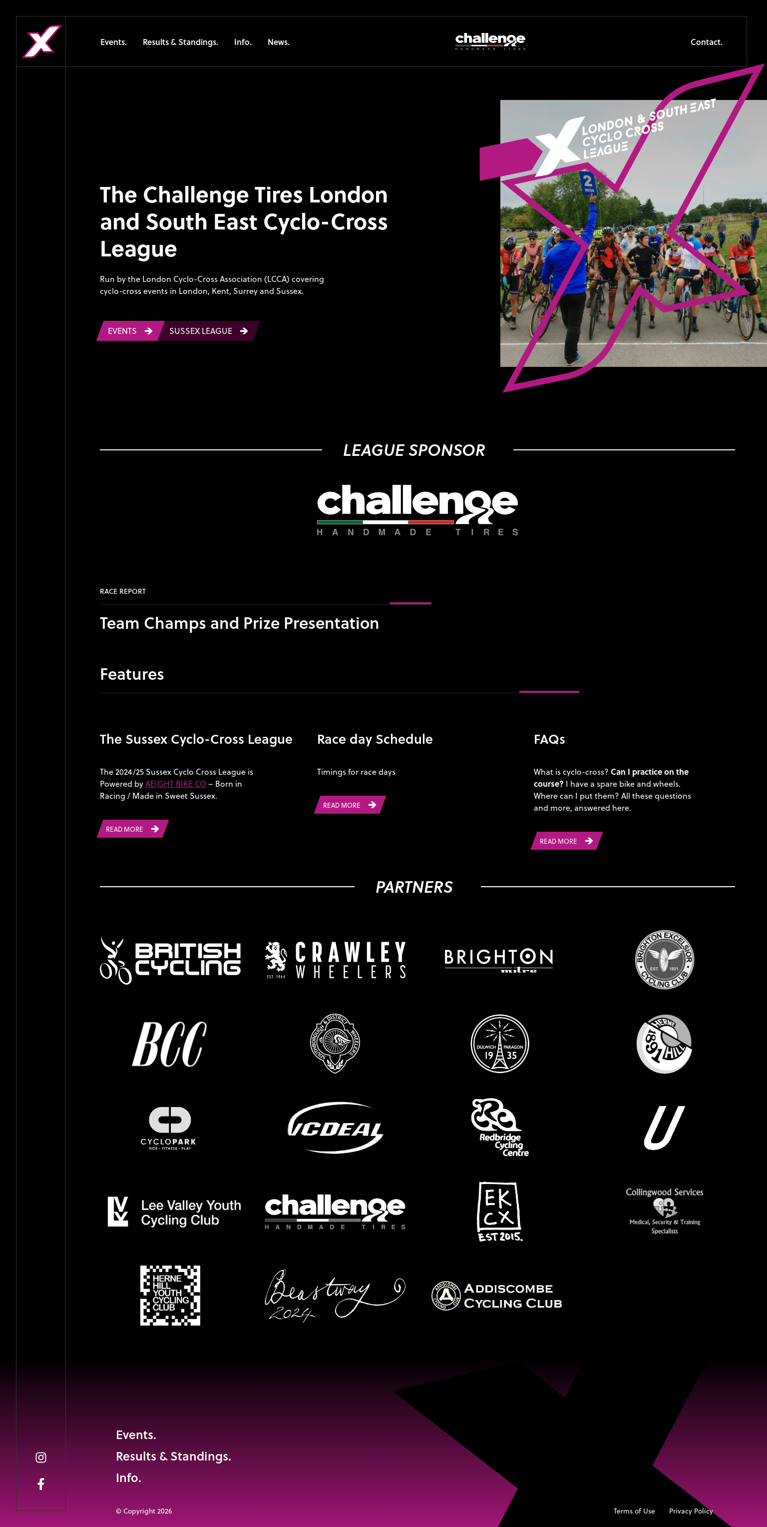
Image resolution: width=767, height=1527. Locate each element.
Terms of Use (634, 1511)
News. (279, 41)
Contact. (707, 41)
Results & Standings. (180, 41)
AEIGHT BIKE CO (175, 783)
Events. (113, 41)
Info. (243, 41)
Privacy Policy (691, 1511)
